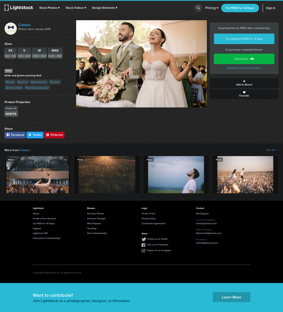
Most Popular (94, 223)
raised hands (14, 87)
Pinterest (54, 135)
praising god (39, 82)
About (36, 213)
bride (10, 82)
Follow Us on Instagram (159, 250)
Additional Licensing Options (244, 68)
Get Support (202, 213)
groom (22, 82)
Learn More (231, 297)
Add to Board (244, 83)
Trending (91, 228)
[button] (49, 8)
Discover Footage (96, 218)
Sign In (270, 8)
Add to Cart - (244, 59)
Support (37, 228)
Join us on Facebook (157, 244)
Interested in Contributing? (47, 238)
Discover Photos (95, 213)
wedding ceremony (37, 87)
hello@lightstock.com (207, 242)
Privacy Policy (149, 218)
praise (54, 82)
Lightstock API (40, 233)
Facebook (15, 135)
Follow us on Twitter (157, 238)
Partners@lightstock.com (208, 233)
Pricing (211, 8)
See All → (272, 150)
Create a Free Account (44, 218)
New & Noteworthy (97, 233)
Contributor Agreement (154, 223)
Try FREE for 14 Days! (240, 8)
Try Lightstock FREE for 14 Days (244, 39)
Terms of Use (148, 213)
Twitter (35, 135)
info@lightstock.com (206, 223)
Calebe (24, 25)
